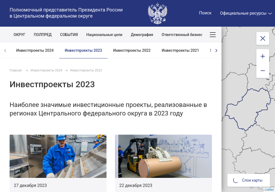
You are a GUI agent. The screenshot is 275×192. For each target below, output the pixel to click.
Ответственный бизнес (182, 35)
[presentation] (216, 50)
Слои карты (247, 180)
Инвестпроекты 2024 (35, 50)
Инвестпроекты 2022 (131, 50)
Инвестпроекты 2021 (180, 50)
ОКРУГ (19, 35)
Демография (142, 35)
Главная (16, 70)
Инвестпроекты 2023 (83, 50)
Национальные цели (104, 35)
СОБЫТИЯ (69, 35)
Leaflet (269, 189)
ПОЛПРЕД (43, 35)
